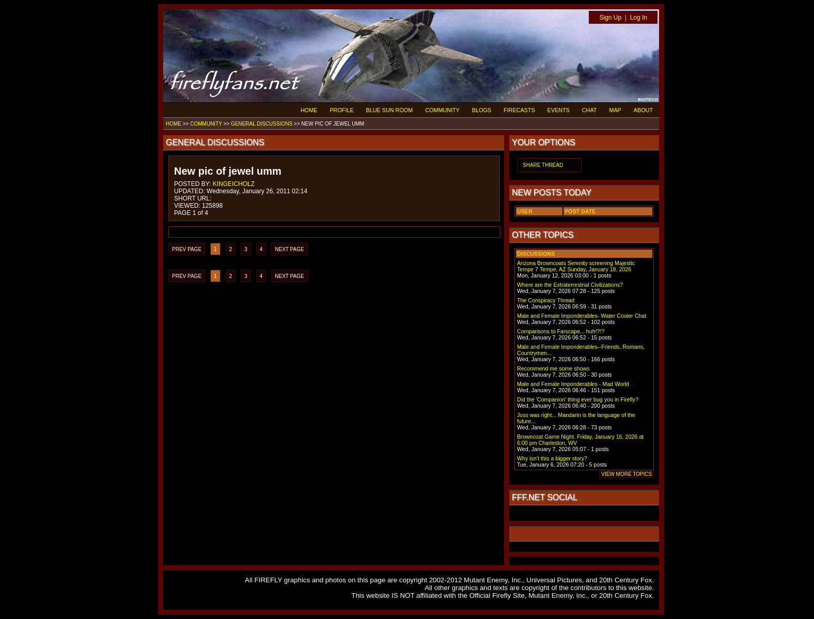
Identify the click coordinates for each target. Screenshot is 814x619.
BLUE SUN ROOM (389, 110)
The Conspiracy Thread (545, 300)
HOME (309, 110)
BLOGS (481, 110)
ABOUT (643, 110)
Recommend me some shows (553, 368)
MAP (615, 110)
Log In (638, 17)
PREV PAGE (186, 249)
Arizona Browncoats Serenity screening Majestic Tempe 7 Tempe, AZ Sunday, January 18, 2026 (576, 266)
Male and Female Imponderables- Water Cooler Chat (581, 316)
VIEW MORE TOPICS (626, 474)
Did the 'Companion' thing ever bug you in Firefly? (577, 399)
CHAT (589, 110)
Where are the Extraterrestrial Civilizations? (570, 285)
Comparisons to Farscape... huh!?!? (560, 331)
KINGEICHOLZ (234, 184)
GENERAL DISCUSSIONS (261, 124)
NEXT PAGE (289, 249)
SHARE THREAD (543, 165)
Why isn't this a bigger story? (552, 458)
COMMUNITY (442, 110)
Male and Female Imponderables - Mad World (573, 384)
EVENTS (558, 110)
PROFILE (341, 110)
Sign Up (610, 17)
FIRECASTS (519, 110)
